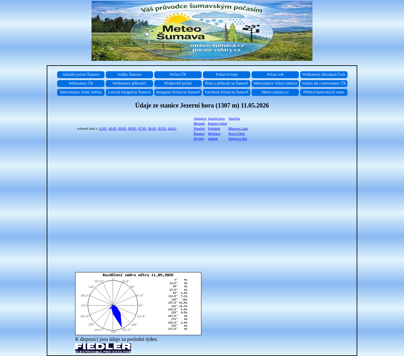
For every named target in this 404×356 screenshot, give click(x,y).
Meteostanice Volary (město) (275, 83)
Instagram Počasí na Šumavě (178, 92)
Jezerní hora (216, 118)
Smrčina (234, 118)
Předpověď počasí (178, 83)
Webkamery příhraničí (129, 83)
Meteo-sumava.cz (275, 92)
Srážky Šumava (129, 74)
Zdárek (213, 138)
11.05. (102, 128)
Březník (199, 123)
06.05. (152, 128)
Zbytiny (199, 138)
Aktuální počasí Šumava (80, 74)
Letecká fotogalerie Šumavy (129, 92)
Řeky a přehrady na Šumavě (226, 83)
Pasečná (199, 128)
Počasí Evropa (227, 74)
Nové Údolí (236, 133)
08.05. (132, 128)
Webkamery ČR (81, 83)
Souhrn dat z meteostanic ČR (324, 83)
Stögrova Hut (237, 138)
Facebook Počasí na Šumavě (226, 92)
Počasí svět (275, 74)
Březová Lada (237, 128)
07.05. (142, 128)
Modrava (214, 133)
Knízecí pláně (217, 123)
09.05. (122, 128)
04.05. (172, 128)
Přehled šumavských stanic (323, 92)
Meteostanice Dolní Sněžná (81, 92)
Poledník (214, 128)
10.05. (112, 128)
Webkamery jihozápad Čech (324, 74)
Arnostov (200, 118)
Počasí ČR (178, 74)
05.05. (162, 128)
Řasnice (199, 133)
